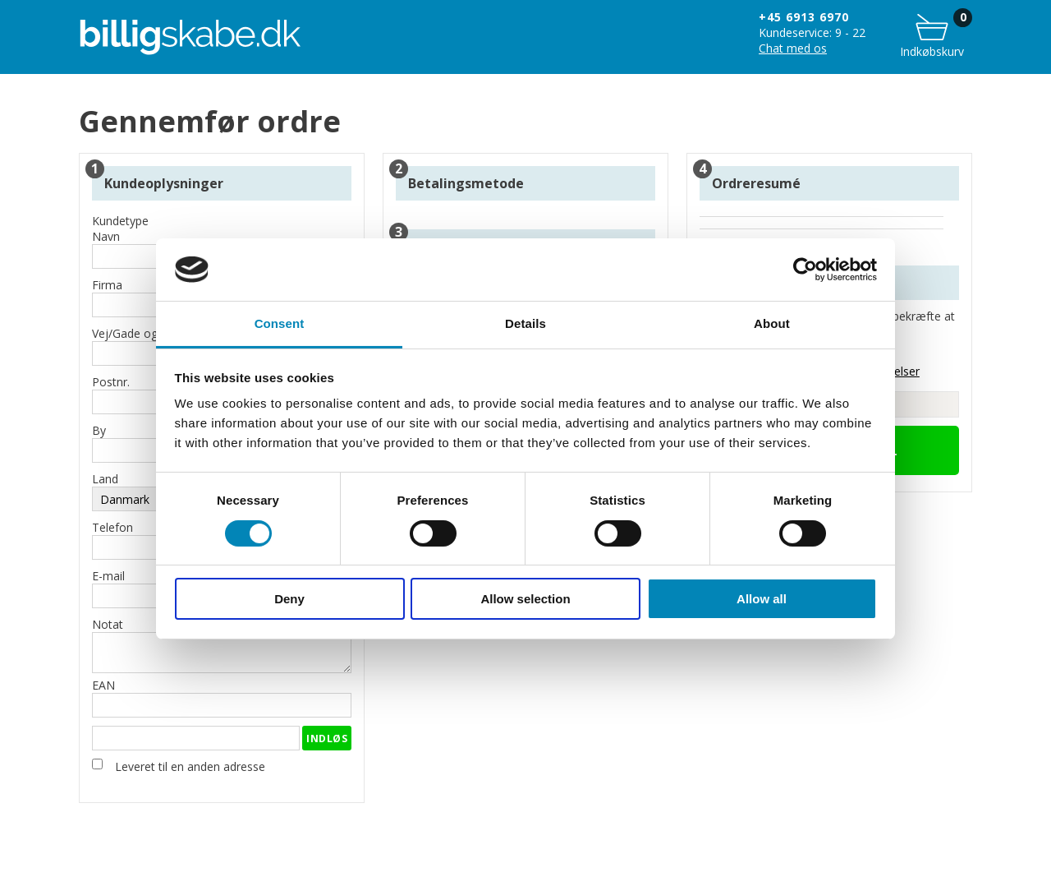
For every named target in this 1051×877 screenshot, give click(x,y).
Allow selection (525, 599)
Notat (221, 644)
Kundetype (120, 220)
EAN (221, 697)
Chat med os (793, 48)
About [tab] (772, 323)
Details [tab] (525, 323)
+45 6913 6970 (804, 17)
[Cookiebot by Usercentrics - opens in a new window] (805, 269)
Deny (289, 599)
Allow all (762, 599)
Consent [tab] (280, 323)
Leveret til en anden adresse (190, 766)
